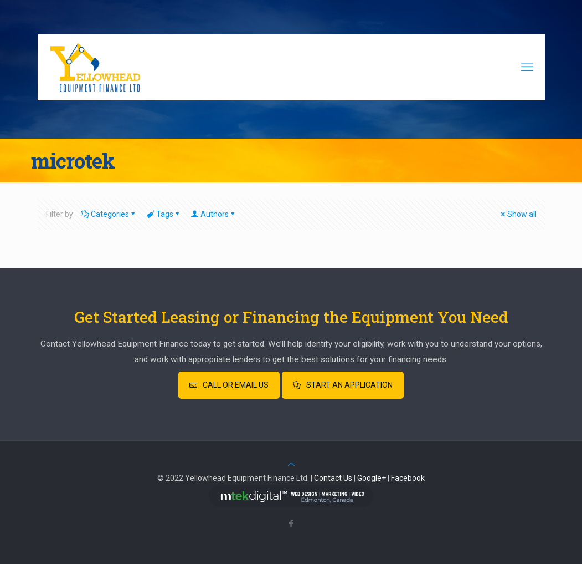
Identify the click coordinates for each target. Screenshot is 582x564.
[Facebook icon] (291, 524)
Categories (109, 214)
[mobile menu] (527, 67)
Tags (164, 214)
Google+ (371, 478)
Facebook (408, 478)
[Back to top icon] (291, 464)
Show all (518, 214)
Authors (213, 214)
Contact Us (333, 478)
